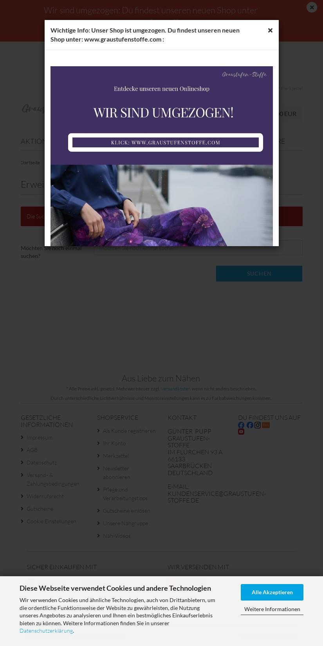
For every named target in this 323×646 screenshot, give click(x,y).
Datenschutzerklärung (46, 630)
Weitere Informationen (272, 609)
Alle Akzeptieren (272, 592)
